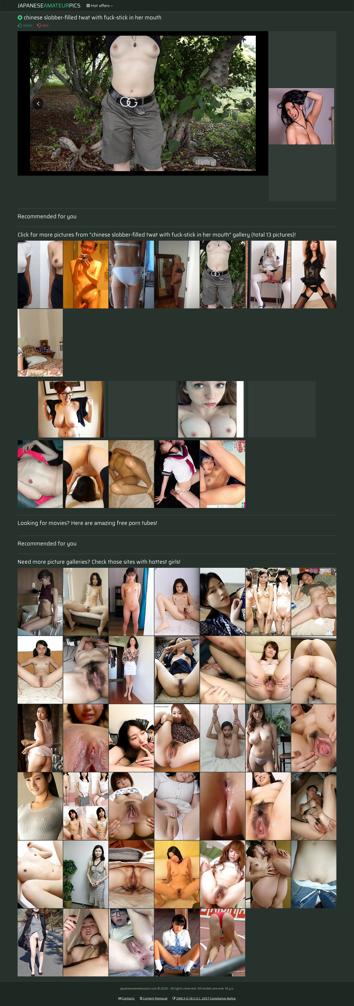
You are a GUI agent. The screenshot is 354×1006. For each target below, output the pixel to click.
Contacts (126, 998)
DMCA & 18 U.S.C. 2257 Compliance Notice (204, 998)
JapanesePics (49, 5)
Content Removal (153, 998)
